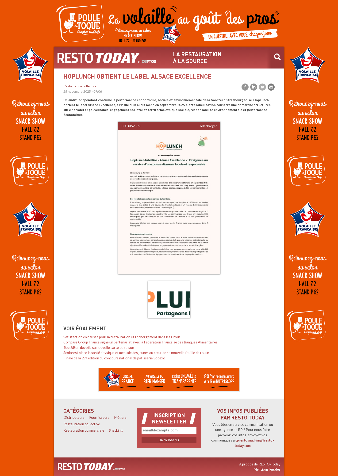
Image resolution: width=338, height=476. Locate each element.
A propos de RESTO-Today (259, 464)
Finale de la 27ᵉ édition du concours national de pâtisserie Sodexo (114, 358)
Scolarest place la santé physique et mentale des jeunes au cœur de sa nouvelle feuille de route (136, 352)
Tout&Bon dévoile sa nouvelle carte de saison (98, 347)
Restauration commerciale (83, 430)
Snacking (116, 430)
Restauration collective (79, 86)
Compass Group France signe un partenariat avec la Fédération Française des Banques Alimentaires (140, 342)
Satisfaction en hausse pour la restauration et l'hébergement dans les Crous (122, 337)
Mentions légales (267, 469)
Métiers (120, 417)
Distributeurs (73, 417)
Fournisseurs (99, 417)
